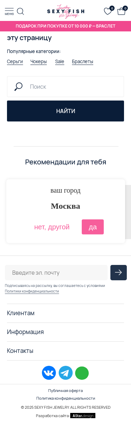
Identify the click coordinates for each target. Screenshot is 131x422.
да (93, 226)
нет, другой (52, 226)
